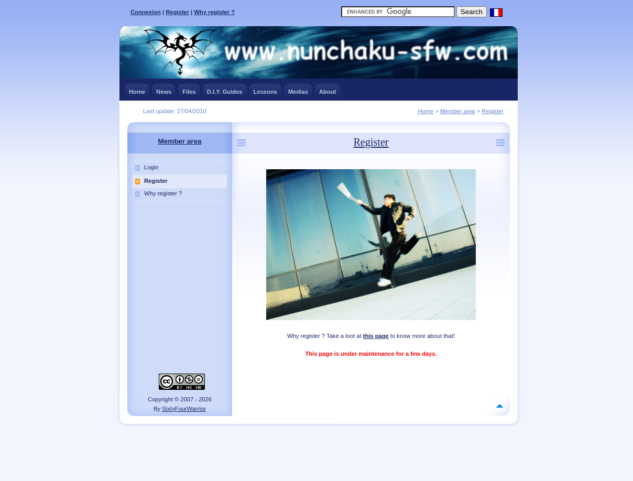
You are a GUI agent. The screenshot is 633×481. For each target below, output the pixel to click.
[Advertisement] (316, 450)
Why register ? (214, 12)
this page (376, 336)
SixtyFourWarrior (184, 409)
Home (425, 111)
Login (151, 167)
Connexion (145, 12)
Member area (457, 111)
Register (177, 12)
